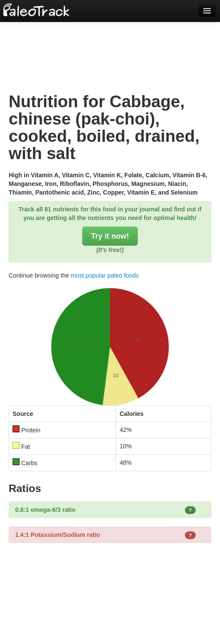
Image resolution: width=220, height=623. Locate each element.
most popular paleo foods (105, 275)
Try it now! (110, 236)
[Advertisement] (110, 47)
